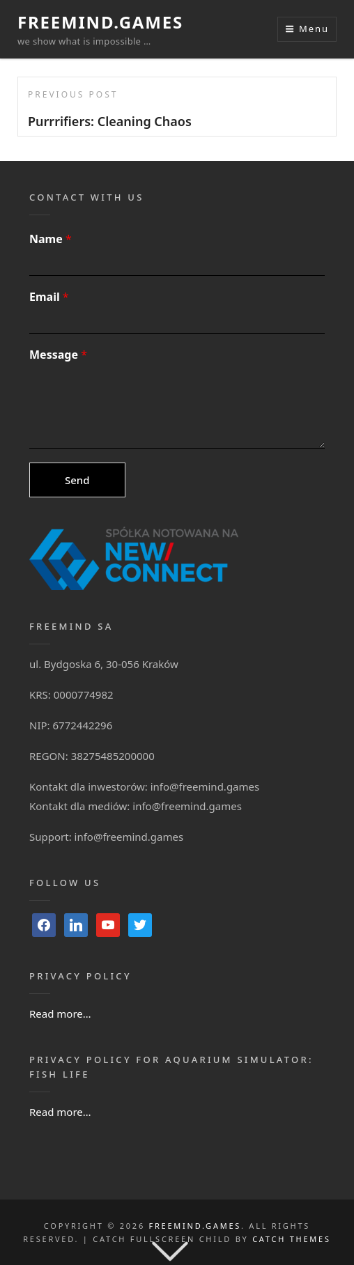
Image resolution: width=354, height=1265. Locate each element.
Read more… (60, 1013)
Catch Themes (291, 1239)
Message (58, 355)
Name (50, 239)
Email (49, 297)
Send (77, 480)
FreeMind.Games (100, 21)
